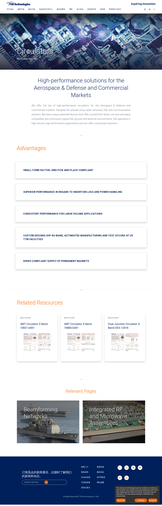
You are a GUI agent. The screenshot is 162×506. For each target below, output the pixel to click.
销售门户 (84, 467)
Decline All (121, 500)
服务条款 (100, 472)
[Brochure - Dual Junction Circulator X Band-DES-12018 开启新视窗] (125, 337)
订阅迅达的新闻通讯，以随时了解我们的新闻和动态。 (47, 475)
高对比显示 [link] (85, 487)
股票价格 (100, 467)
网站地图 (100, 482)
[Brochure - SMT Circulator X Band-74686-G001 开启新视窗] (81, 337)
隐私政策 (84, 472)
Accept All (152, 500)
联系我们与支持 (119, 9)
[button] (145, 9)
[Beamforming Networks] (48, 422)
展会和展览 (63, 9)
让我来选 (141, 500)
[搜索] (154, 10)
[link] (132, 470)
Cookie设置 (85, 477)
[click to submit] (64, 483)
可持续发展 (85, 482)
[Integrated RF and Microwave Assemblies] (114, 422)
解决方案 (32, 9)
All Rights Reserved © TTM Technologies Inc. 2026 (81, 496)
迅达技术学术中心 (47, 9)
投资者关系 (95, 9)
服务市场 (21, 9)
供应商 (106, 9)
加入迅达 (83, 9)
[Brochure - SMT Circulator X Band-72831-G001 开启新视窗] (37, 337)
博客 (74, 9)
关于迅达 (10, 9)
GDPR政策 (101, 477)
